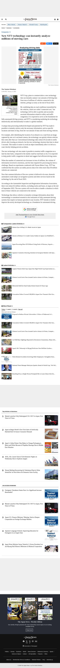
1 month (14, 309)
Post (44, 43)
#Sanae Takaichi (22, 24)
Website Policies (36, 659)
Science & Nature (16, 654)
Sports (51, 651)
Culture (25, 654)
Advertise (50, 659)
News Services (32, 651)
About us (8, 659)
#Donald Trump (33, 24)
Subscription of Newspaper (30, 646)
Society (12, 651)
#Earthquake (43, 24)
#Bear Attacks (11, 24)
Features (40, 654)
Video (45, 654)
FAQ (43, 659)
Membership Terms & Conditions (21, 659)
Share (50, 43)
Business (18, 651)
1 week (8, 309)
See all (20, 309)
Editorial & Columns (43, 651)
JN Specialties (32, 654)
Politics (7, 651)
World (24, 651)
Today (3, 309)
